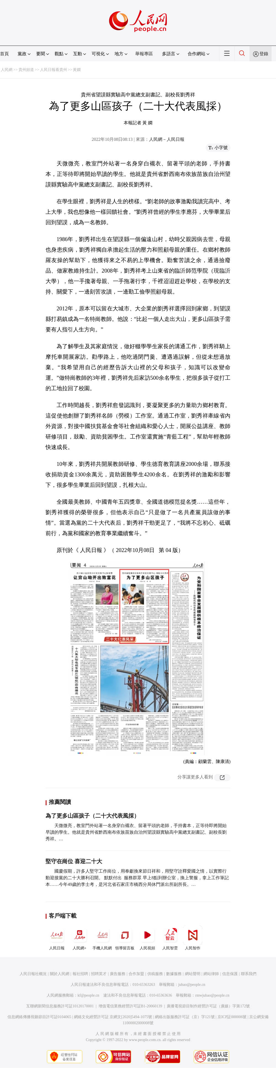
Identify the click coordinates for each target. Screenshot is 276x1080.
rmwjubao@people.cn (212, 995)
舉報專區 (144, 53)
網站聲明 (192, 974)
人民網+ (79, 937)
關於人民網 (59, 974)
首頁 (4, 53)
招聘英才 (99, 974)
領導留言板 (124, 937)
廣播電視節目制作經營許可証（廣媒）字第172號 (208, 1006)
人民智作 (192, 937)
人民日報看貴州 (53, 70)
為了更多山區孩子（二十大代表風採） (92, 816)
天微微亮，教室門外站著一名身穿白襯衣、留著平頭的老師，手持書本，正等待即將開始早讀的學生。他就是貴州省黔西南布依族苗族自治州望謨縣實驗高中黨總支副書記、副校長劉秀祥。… (136, 832)
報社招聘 (80, 974)
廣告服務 (117, 974)
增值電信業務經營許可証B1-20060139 (130, 1006)
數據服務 (174, 974)
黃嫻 (77, 70)
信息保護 (230, 974)
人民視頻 (147, 937)
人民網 (6, 70)
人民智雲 (170, 937)
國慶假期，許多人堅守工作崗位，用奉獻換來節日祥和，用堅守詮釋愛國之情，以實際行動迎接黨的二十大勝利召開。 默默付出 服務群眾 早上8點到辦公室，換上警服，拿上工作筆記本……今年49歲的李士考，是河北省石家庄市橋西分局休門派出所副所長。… (137, 878)
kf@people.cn (88, 995)
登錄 (263, 53)
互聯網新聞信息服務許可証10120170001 (60, 1006)
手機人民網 (102, 937)
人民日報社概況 (33, 974)
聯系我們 (248, 974)
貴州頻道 (26, 70)
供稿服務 (155, 974)
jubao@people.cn (191, 985)
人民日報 (57, 937)
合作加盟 (136, 974)
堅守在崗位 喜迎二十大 (74, 861)
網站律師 (211, 974)
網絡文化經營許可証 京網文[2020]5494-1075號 (113, 1017)
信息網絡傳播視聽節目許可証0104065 (39, 1017)
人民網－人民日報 (166, 139)
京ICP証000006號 (232, 1017)
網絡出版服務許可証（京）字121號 (185, 1017)
